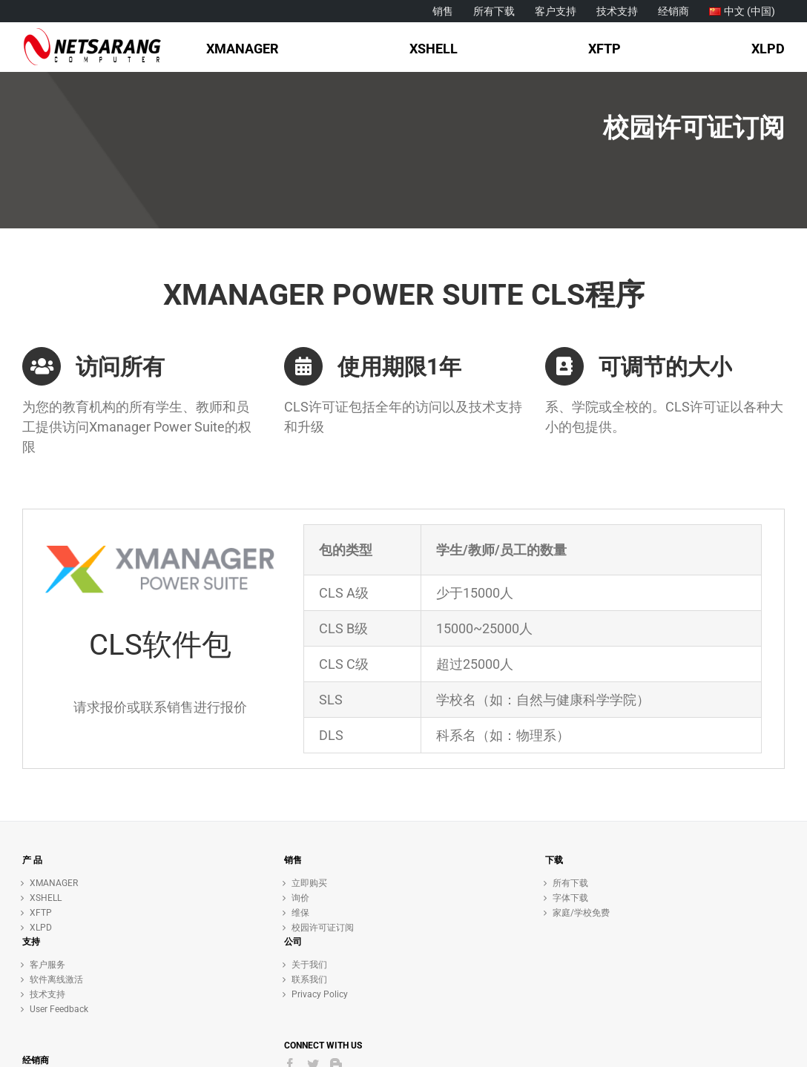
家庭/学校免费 (581, 913)
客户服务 (47, 964)
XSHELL (46, 898)
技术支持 (47, 994)
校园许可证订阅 (322, 927)
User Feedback (59, 1009)
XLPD (41, 927)
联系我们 (309, 979)
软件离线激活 (56, 979)
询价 (300, 898)
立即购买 (309, 883)
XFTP (41, 913)
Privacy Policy (319, 994)
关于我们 (309, 964)
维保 (300, 913)
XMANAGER (54, 883)
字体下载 (570, 898)
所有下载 (570, 883)
